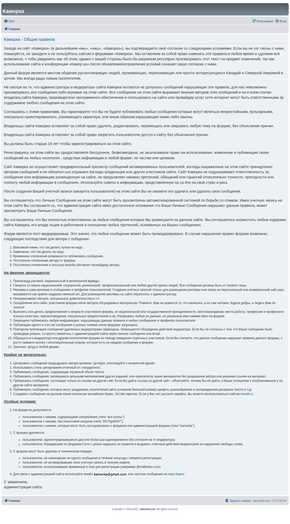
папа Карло (176, 474)
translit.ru (247, 394)
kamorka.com (148, 509)
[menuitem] (9, 21)
